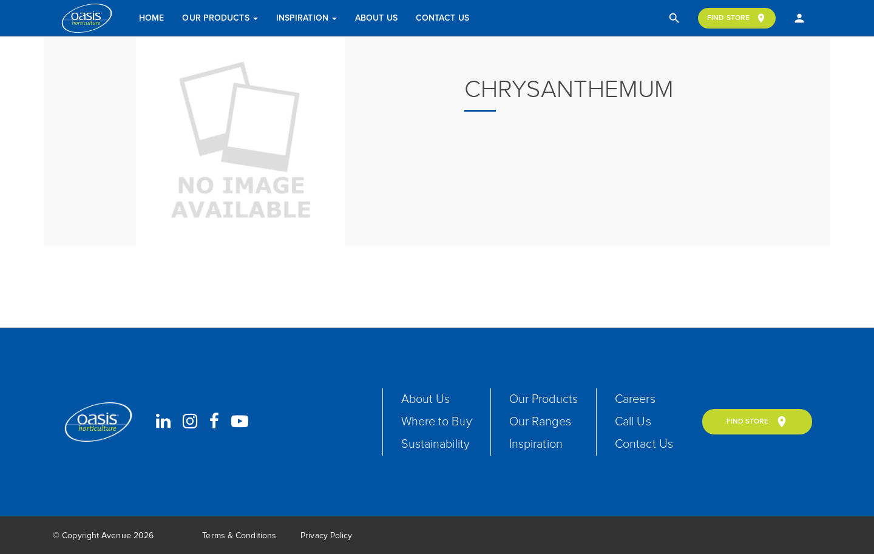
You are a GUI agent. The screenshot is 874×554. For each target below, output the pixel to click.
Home (151, 18)
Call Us (633, 422)
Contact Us (442, 18)
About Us (376, 18)
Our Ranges (540, 422)
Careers (635, 399)
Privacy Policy (326, 536)
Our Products (219, 18)
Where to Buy (436, 422)
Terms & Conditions (239, 536)
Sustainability (435, 444)
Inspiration (306, 18)
